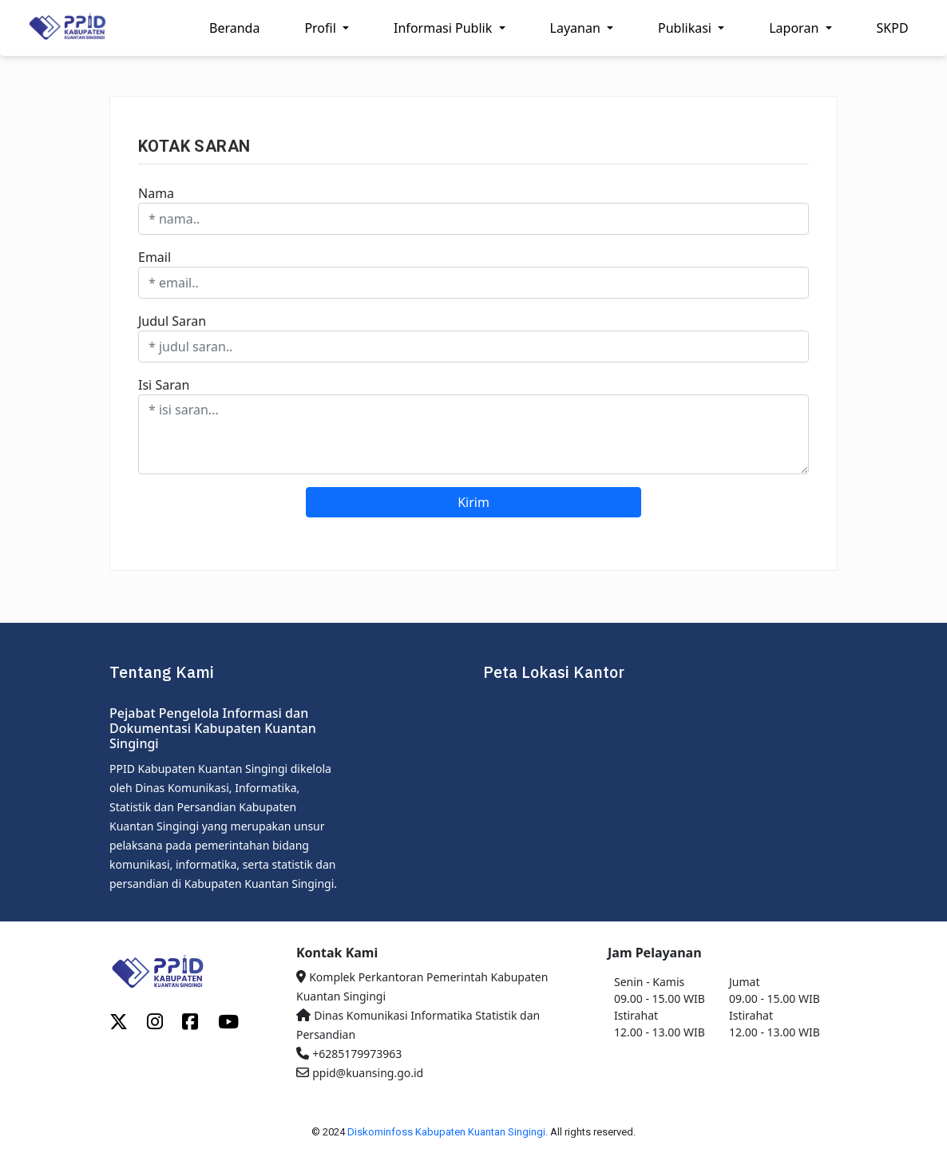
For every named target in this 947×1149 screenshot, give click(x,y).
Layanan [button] (577, 28)
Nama (156, 193)
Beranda (234, 28)
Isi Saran (163, 385)
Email (154, 257)
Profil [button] (321, 28)
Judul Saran (172, 321)
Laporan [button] (795, 28)
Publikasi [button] (686, 28)
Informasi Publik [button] (444, 28)
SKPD (893, 28)
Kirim (473, 502)
